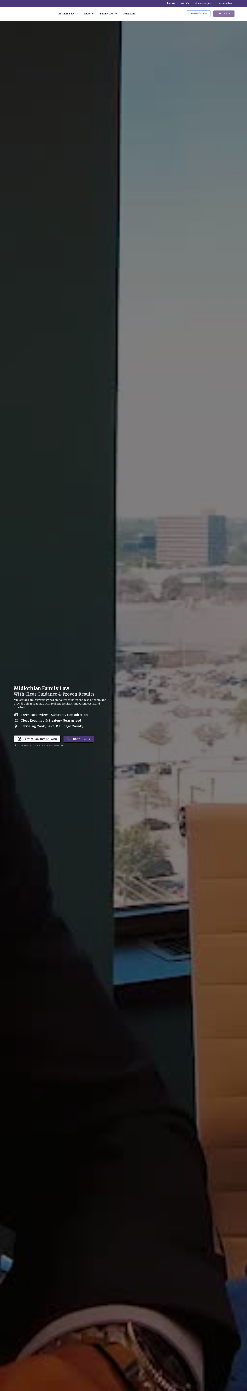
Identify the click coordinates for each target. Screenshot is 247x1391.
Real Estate (129, 13)
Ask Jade (184, 3)
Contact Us (223, 13)
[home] (31, 13)
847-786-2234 (199, 13)
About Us (170, 3)
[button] (68, 13)
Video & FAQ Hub (203, 3)
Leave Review (225, 3)
